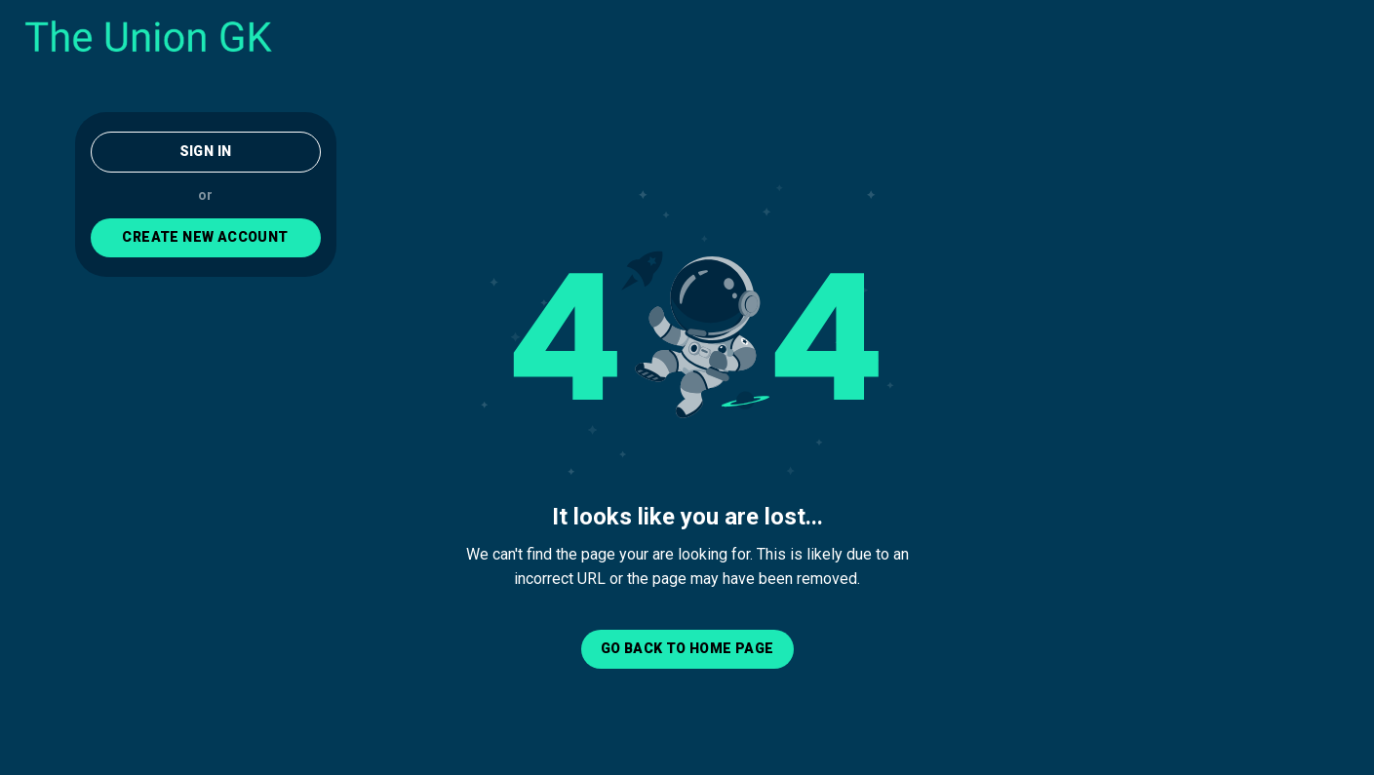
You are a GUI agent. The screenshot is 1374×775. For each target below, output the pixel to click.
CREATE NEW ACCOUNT (205, 237)
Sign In (205, 151)
